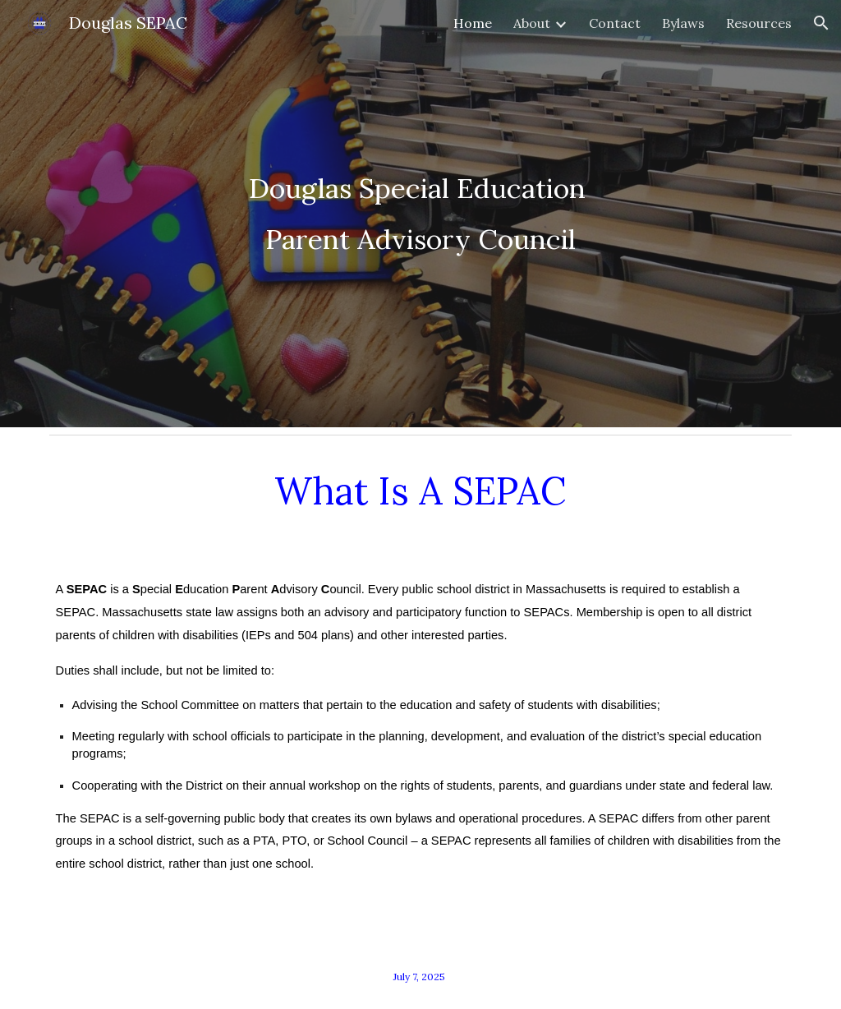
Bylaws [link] (683, 23)
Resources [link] (759, 23)
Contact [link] (615, 23)
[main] (421, 213)
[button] (821, 23)
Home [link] (472, 23)
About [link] (531, 23)
